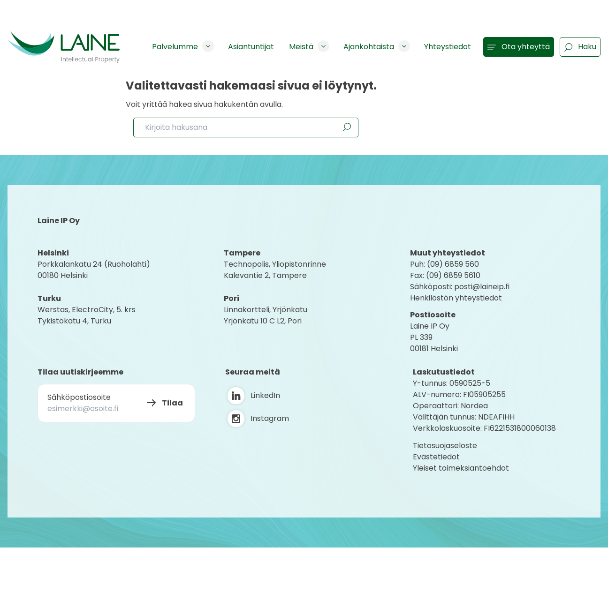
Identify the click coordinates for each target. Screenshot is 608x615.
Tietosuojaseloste (445, 445)
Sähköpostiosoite (79, 397)
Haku (580, 46)
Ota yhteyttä (518, 46)
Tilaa (172, 403)
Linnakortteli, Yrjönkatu (265, 309)
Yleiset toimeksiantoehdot (461, 468)
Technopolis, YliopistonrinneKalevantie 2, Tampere (275, 270)
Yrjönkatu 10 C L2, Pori (263, 320)
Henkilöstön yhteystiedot (456, 297)
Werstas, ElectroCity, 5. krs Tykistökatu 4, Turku (87, 315)
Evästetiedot (436, 456)
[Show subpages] (208, 46)
